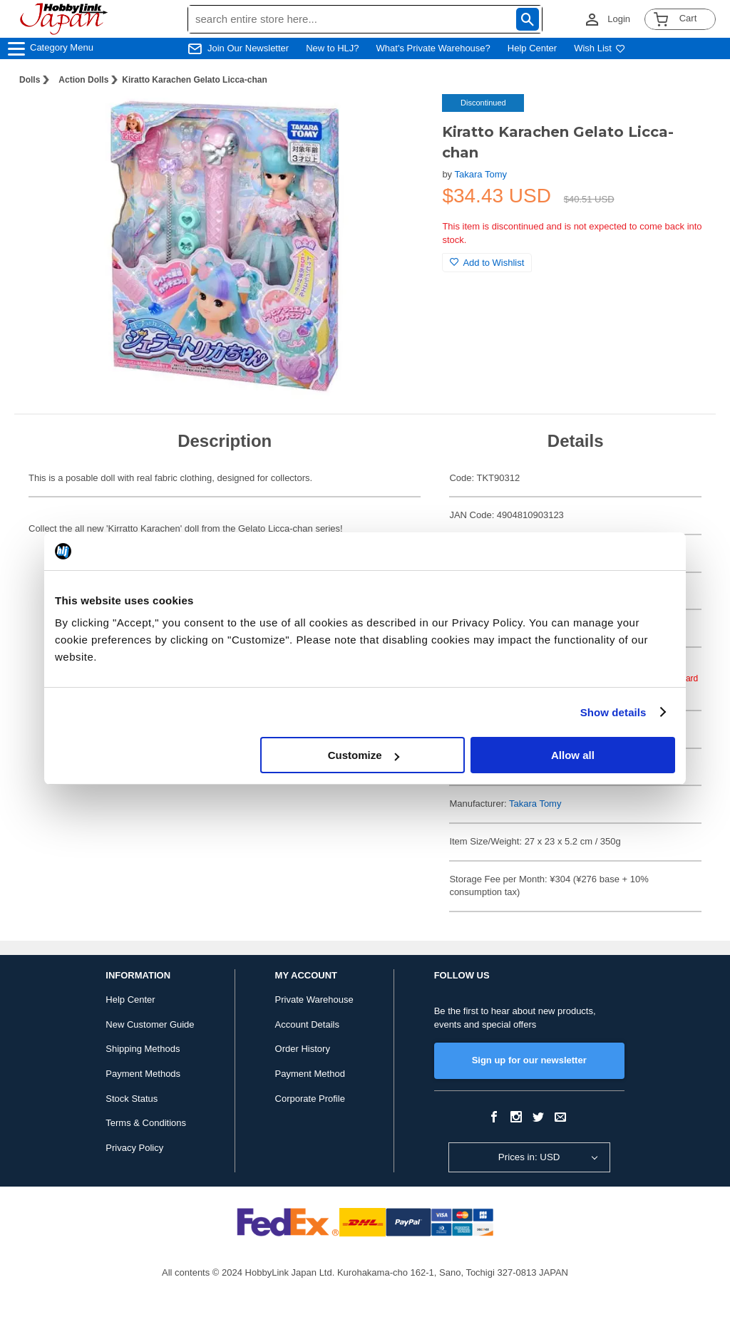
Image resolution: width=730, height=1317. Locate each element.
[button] (402, 120)
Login (618, 19)
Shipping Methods (143, 1048)
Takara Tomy (481, 174)
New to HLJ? (332, 48)
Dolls (29, 80)
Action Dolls (83, 80)
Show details (613, 712)
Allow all (573, 755)
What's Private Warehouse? (433, 48)
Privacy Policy (134, 1147)
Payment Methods (143, 1073)
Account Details (307, 1024)
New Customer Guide (150, 1024)
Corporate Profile (310, 1098)
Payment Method (310, 1073)
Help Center (532, 48)
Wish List (599, 48)
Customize (363, 755)
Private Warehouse (314, 999)
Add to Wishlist (487, 262)
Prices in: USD (529, 1157)
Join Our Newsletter (248, 48)
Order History (302, 1048)
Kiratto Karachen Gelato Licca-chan (194, 80)
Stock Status (132, 1098)
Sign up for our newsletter (529, 1060)
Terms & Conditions (146, 1122)
